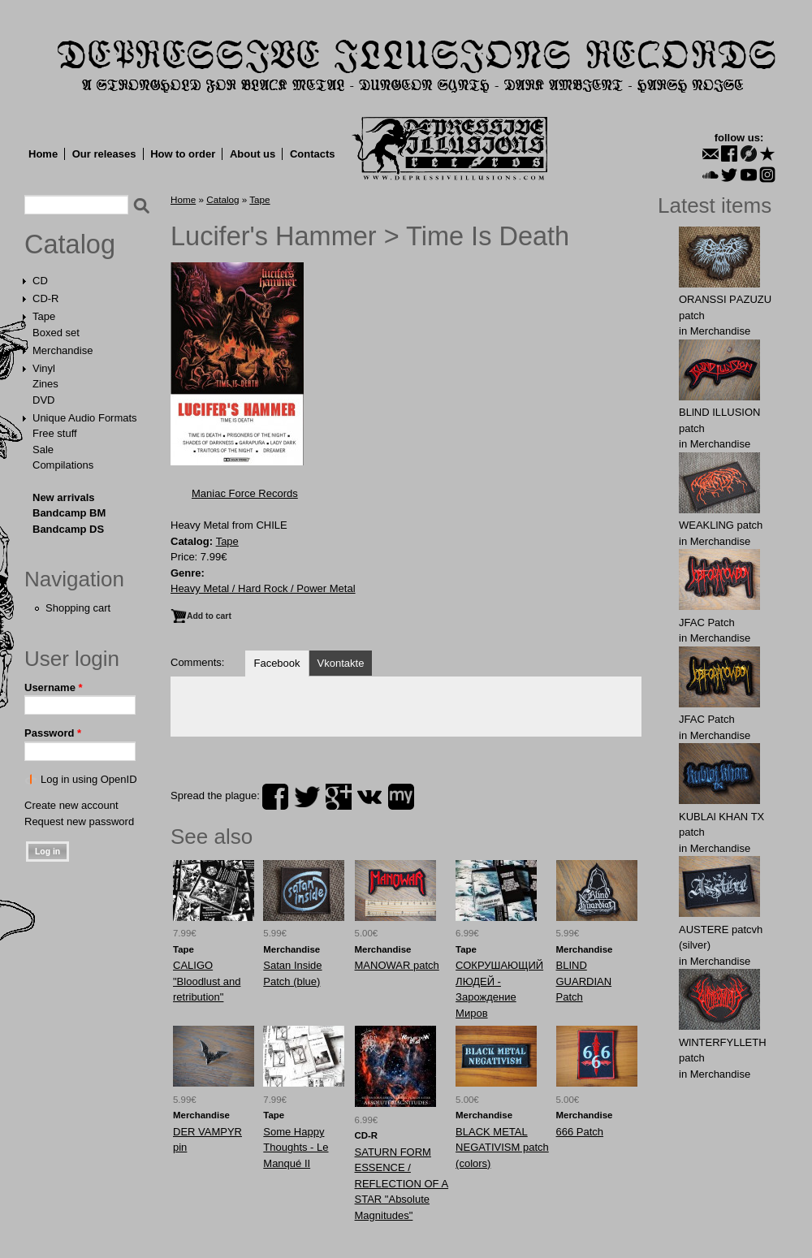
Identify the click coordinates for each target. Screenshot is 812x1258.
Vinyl (43, 368)
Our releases (104, 154)
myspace (401, 797)
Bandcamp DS (68, 529)
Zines (45, 384)
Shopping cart (77, 608)
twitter (307, 797)
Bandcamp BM (69, 513)
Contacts (312, 154)
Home (43, 154)
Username (53, 687)
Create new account (71, 805)
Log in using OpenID (89, 779)
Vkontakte (341, 663)
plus (339, 797)
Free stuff (54, 433)
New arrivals (63, 497)
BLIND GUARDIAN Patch (584, 981)
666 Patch (580, 1132)
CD (40, 281)
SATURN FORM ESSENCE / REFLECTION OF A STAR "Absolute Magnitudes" (402, 1183)
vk (369, 797)
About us (252, 154)
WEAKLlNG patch (720, 525)
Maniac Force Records (245, 493)
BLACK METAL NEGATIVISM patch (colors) (502, 1147)
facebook (275, 797)
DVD (43, 400)
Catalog (69, 244)
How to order (182, 154)
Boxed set (56, 332)
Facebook (276, 663)
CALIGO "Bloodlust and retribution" (206, 981)
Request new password (79, 821)
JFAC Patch (707, 622)
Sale (43, 449)
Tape (43, 316)
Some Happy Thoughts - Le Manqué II (295, 1147)
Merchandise (62, 350)
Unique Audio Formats (84, 418)
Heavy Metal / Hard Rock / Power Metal (263, 588)
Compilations (62, 465)
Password (52, 733)
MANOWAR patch (397, 965)
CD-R (45, 298)
